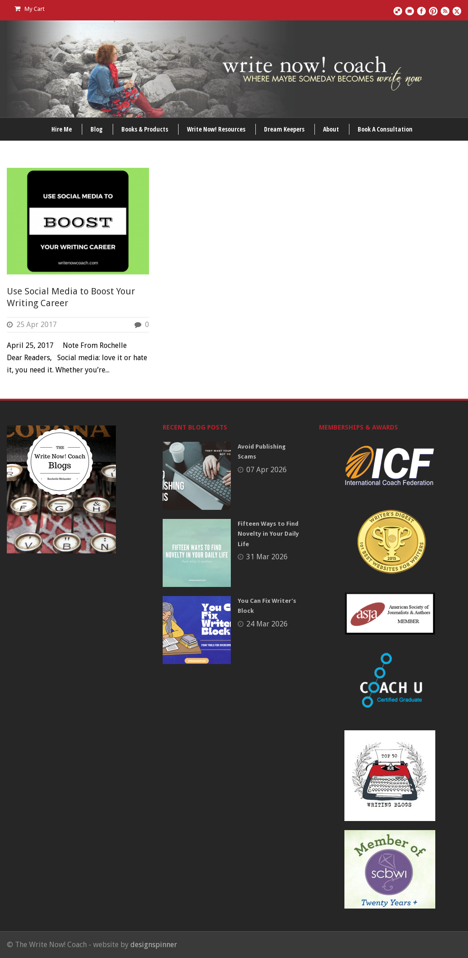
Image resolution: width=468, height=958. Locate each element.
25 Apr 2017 (36, 324)
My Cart (30, 8)
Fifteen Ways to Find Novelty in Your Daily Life (268, 533)
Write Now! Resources (216, 129)
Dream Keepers (284, 129)
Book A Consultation (385, 129)
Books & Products (144, 129)
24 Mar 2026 (267, 624)
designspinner (153, 944)
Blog (96, 129)
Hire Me (61, 129)
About (331, 129)
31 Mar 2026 (267, 556)
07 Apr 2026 (266, 469)
